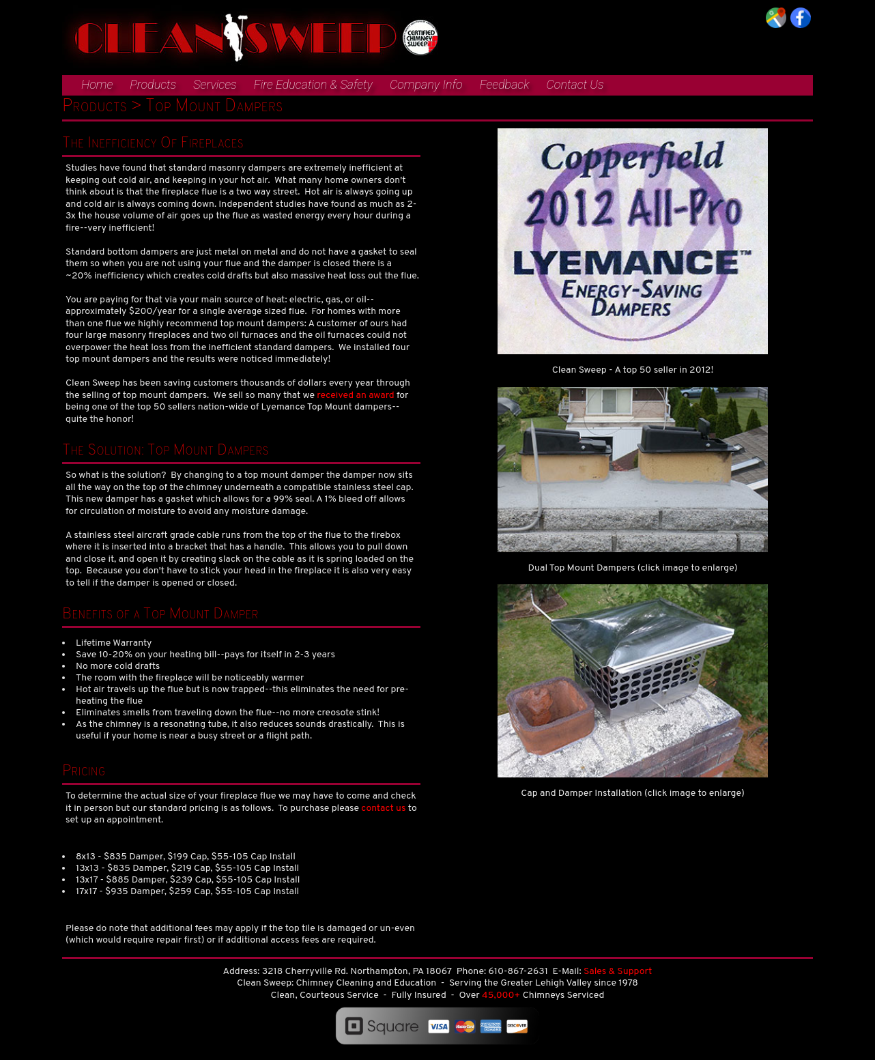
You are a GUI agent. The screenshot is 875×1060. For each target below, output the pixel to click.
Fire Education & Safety (313, 84)
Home (97, 84)
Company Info (426, 84)
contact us (383, 808)
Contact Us (574, 84)
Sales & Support (618, 971)
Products (153, 84)
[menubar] (333, 86)
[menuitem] (90, 85)
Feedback (505, 84)
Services (214, 84)
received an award (355, 395)
